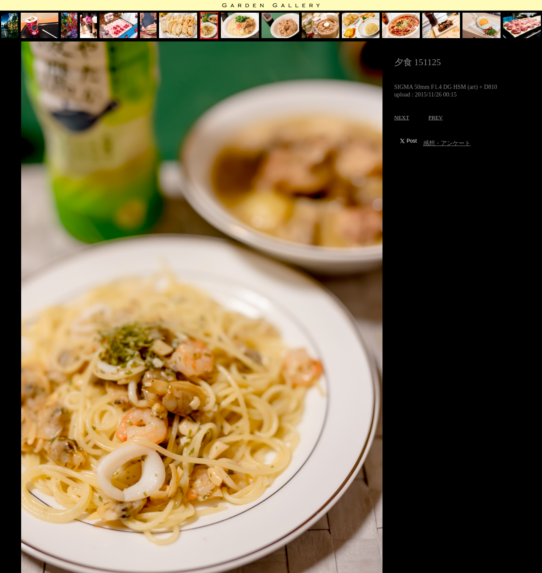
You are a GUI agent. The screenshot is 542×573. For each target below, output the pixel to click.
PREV (436, 117)
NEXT (402, 117)
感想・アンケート (446, 143)
